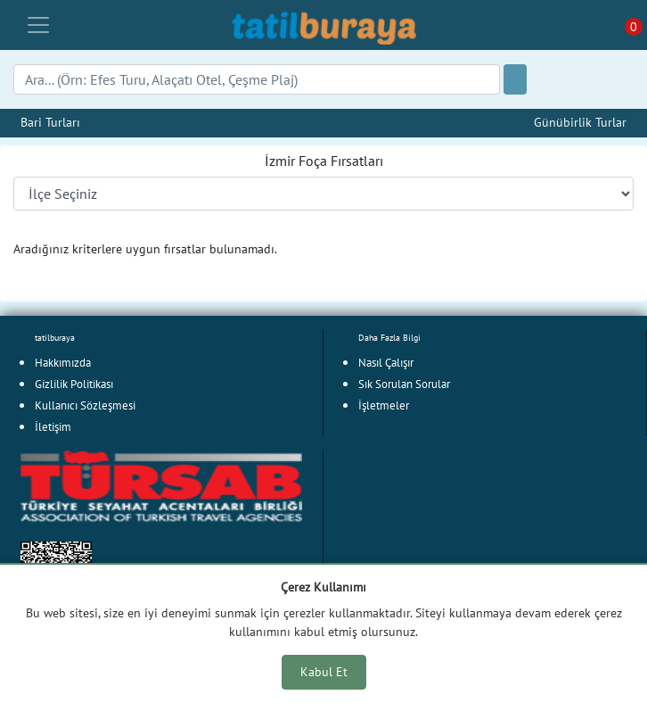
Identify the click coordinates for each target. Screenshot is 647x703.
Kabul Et (324, 672)
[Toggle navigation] (38, 25)
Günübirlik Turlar (580, 121)
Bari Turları (50, 121)
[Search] (256, 79)
